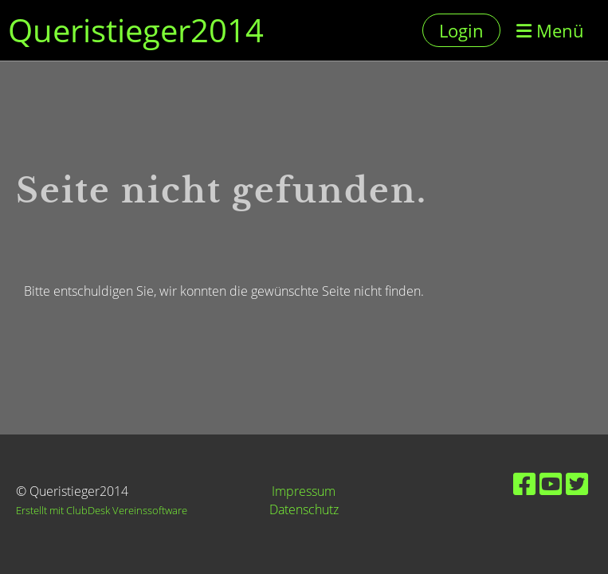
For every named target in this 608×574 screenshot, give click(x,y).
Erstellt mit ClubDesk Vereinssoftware (101, 510)
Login (461, 30)
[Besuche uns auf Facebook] (524, 483)
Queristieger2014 (136, 30)
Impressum (303, 491)
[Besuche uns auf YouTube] (550, 483)
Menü (550, 30)
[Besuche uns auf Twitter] (577, 483)
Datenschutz (304, 509)
